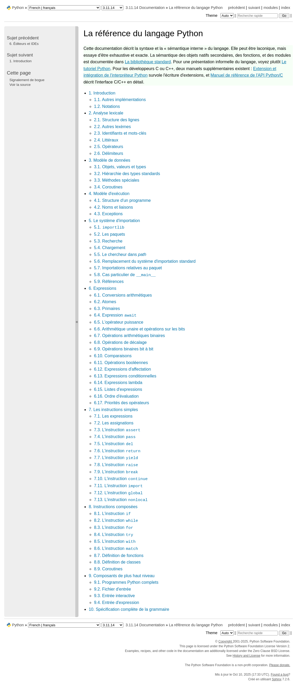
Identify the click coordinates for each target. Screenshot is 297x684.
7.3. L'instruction (117, 430)
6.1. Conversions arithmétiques (123, 295)
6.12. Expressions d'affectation (122, 369)
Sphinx (277, 679)
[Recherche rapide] (257, 15)
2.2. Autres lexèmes (112, 126)
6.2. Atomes (105, 301)
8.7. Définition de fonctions (119, 555)
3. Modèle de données (109, 160)
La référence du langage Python (196, 8)
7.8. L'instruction (116, 464)
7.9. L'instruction (116, 472)
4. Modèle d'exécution (109, 193)
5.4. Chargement (109, 247)
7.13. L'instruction (121, 499)
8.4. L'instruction (113, 534)
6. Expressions (102, 288)
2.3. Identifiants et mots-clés (120, 133)
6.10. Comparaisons (112, 356)
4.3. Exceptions (108, 214)
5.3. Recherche (108, 241)
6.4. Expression (115, 315)
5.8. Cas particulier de (125, 274)
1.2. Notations (107, 106)
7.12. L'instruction (118, 493)
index (285, 8)
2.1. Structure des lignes (116, 120)
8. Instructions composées (113, 506)
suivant (254, 8)
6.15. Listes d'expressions (118, 389)
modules (270, 8)
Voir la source (20, 85)
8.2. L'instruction (116, 520)
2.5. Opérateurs (108, 146)
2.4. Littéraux (106, 140)
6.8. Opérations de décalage (120, 342)
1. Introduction (102, 93)
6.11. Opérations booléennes (121, 362)
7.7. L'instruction (116, 457)
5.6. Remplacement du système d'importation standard (144, 261)
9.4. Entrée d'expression (116, 602)
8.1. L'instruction (112, 513)
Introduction (20, 61)
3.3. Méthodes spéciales (116, 180)
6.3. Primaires (107, 308)
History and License (246, 655)
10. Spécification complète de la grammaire (129, 609)
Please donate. (279, 665)
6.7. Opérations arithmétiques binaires (129, 335)
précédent (236, 8)
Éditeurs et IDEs (24, 44)
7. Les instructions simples (113, 409)
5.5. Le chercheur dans (120, 254)
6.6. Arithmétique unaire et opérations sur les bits (139, 329)
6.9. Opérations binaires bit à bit (123, 349)
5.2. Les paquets (109, 234)
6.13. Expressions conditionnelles (125, 376)
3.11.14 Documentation (145, 8)
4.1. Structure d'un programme (122, 200)
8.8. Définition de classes (117, 562)
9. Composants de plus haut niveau (122, 575)
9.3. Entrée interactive (114, 595)
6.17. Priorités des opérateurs (121, 403)
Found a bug (279, 674)
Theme (220, 15)
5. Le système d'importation (114, 220)
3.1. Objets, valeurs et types (120, 167)
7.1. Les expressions (113, 416)
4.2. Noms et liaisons (113, 207)
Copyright (225, 641)
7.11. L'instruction (118, 485)
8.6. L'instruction (116, 548)
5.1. (109, 227)
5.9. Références (109, 281)
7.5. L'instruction (113, 443)
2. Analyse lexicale (106, 113)
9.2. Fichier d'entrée (112, 589)
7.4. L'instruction (115, 436)
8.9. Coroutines (108, 569)
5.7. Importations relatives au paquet (128, 268)
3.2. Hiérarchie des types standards (127, 173)
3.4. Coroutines (108, 187)
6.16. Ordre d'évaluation (116, 396)
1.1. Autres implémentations (120, 99)
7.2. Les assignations (113, 423)
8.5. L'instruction (115, 541)
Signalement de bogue (26, 80)
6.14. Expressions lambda (118, 382)
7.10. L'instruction (121, 478)
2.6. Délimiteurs (108, 153)
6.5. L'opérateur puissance (118, 322)
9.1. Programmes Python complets (126, 582)
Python (18, 8)
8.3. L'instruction (113, 527)
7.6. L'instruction (117, 451)
